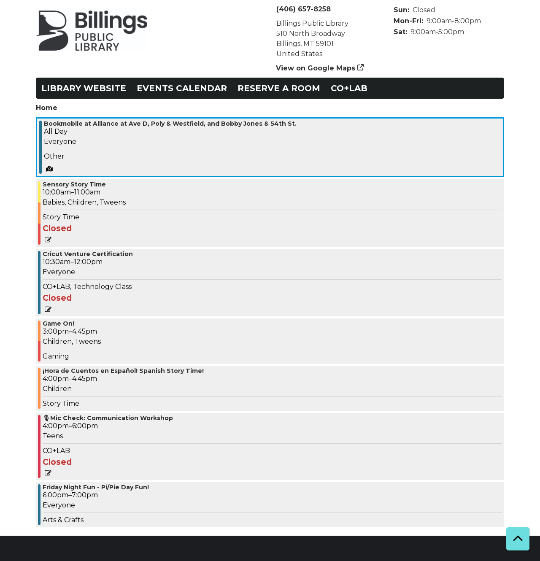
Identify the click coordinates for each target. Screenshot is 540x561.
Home (46, 108)
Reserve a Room (279, 88)
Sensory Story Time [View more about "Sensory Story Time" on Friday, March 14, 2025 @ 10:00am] (74, 184)
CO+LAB (349, 88)
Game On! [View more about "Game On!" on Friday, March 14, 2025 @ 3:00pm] (58, 323)
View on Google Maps (315, 68)
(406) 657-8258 (303, 9)
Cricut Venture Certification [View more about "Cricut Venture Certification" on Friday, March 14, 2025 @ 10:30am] (88, 254)
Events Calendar (182, 88)
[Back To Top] (517, 538)
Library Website (83, 88)
